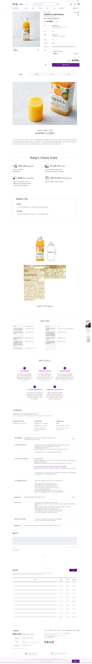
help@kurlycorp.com (20, 648)
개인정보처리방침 (68, 630)
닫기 (73, 438)
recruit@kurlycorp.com (51, 636)
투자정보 (55, 630)
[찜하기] (38, 50)
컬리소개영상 (50, 630)
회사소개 (45, 630)
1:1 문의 (37, 574)
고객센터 (78, 1)
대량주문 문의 (17, 645)
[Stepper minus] (74, 54)
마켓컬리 (21, 4)
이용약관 (63, 630)
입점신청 (78, 630)
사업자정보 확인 (66, 633)
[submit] (57, 4)
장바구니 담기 (66, 65)
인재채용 (59, 630)
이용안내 (74, 630)
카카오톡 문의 (17, 638)
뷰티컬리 (26, 4)
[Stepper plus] (77, 54)
